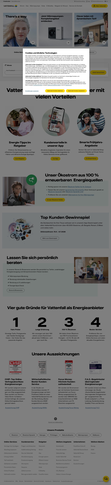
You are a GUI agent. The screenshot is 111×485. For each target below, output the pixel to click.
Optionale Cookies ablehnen (55, 91)
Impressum (68, 85)
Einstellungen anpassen (32, 91)
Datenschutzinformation (54, 85)
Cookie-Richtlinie (37, 85)
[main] (56, 71)
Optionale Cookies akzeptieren (76, 91)
